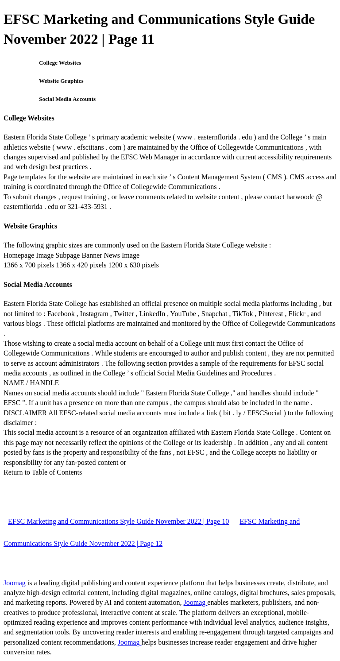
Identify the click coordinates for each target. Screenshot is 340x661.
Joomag (15, 583)
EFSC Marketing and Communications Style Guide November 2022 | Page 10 (118, 521)
